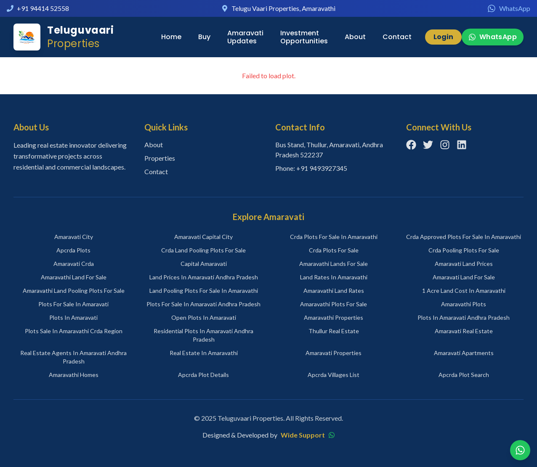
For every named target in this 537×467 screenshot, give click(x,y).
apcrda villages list (333, 374)
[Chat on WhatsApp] (520, 450)
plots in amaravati (73, 317)
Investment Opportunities (304, 37)
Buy (204, 37)
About (355, 37)
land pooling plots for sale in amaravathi (203, 290)
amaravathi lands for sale (333, 263)
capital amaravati (204, 263)
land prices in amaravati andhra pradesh (203, 277)
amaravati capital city (203, 236)
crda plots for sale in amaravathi (333, 236)
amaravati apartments (464, 352)
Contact (397, 37)
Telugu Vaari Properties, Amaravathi (283, 8)
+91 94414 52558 (43, 8)
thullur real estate (333, 330)
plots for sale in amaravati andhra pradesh (203, 304)
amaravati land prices (464, 263)
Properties (159, 158)
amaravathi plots (463, 304)
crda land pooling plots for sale (203, 250)
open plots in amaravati (203, 317)
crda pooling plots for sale (463, 250)
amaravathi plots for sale (333, 304)
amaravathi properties (333, 317)
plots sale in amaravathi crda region (73, 330)
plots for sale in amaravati (73, 304)
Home (171, 37)
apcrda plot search (464, 374)
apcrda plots (73, 250)
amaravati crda (73, 263)
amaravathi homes (73, 374)
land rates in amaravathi (333, 277)
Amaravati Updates (245, 37)
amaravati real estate (464, 330)
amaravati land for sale (464, 277)
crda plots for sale (334, 250)
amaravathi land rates (333, 290)
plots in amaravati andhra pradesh (463, 317)
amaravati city (73, 236)
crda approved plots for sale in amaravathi (463, 236)
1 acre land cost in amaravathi (463, 290)
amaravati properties (334, 352)
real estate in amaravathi (204, 352)
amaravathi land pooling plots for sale (74, 290)
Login (443, 37)
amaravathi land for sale (73, 277)
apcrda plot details (203, 374)
